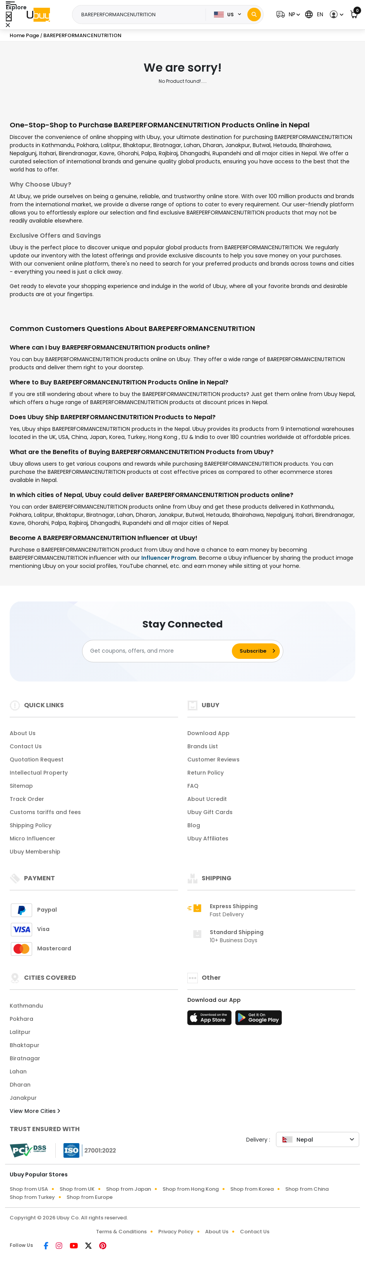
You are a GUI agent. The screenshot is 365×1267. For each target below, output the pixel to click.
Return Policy (205, 773)
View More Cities (35, 1111)
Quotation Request (36, 759)
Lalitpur (20, 1032)
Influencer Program (168, 558)
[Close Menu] (9, 16)
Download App (208, 733)
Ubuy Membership (35, 852)
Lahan (18, 1071)
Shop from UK (77, 1189)
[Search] (254, 14)
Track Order (27, 799)
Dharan (20, 1085)
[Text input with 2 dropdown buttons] (141, 15)
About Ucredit (207, 799)
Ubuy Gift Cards (210, 812)
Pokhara (21, 1019)
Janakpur (23, 1098)
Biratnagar (25, 1058)
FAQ (193, 786)
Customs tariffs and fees (45, 812)
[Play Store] (258, 1020)
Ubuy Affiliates (207, 838)
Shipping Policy (30, 825)
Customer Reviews (213, 759)
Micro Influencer (32, 838)
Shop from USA (29, 1189)
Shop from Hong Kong (191, 1189)
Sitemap (21, 786)
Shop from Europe (90, 1197)
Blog (193, 825)
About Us (23, 733)
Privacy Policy (176, 1231)
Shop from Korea (252, 1189)
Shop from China (307, 1189)
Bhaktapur (24, 1045)
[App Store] (210, 1020)
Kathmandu (26, 1006)
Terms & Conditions (121, 1231)
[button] (287, 14)
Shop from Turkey (32, 1197)
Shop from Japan (128, 1189)
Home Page (24, 35)
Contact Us (26, 746)
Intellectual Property (39, 773)
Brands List (202, 746)
